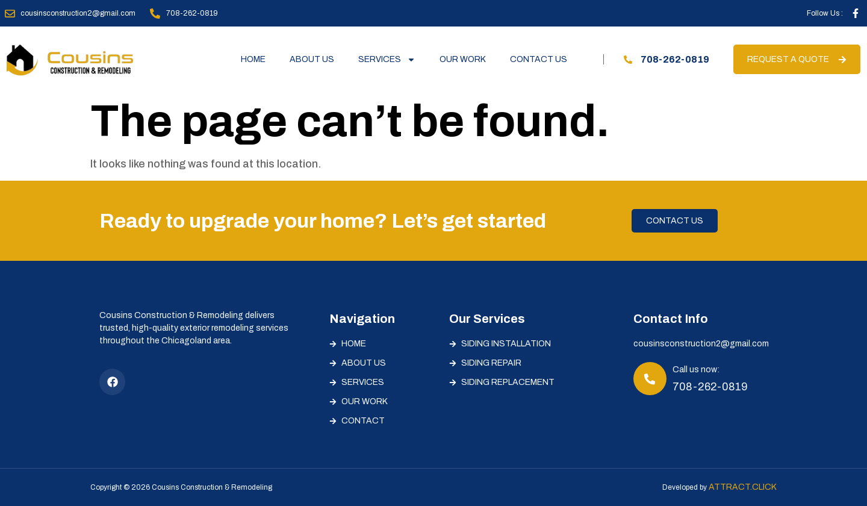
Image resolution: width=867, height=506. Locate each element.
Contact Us (538, 59)
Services (386, 59)
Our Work (463, 59)
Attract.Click (743, 487)
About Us (312, 59)
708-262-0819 (710, 387)
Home (253, 59)
